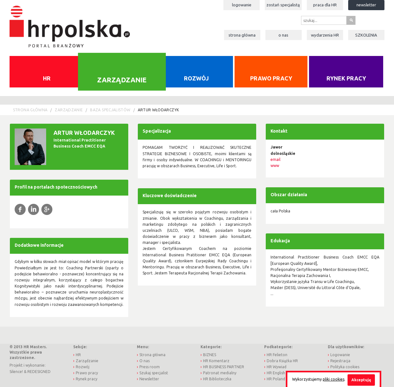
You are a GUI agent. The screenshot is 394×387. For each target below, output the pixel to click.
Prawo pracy (271, 78)
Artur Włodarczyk (158, 110)
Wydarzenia (325, 35)
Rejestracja (340, 361)
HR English (276, 373)
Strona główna (242, 35)
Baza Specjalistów (110, 110)
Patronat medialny (219, 373)
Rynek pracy (346, 78)
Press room (149, 367)
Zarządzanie (121, 79)
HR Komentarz (216, 361)
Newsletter (366, 5)
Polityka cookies (344, 367)
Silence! (16, 372)
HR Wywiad (276, 367)
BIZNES (209, 355)
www (275, 165)
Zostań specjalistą (283, 5)
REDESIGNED (39, 372)
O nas (283, 35)
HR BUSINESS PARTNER (223, 367)
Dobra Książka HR (282, 361)
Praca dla (325, 5)
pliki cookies (333, 379)
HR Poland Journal (283, 379)
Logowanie (241, 5)
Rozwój (196, 78)
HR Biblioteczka (217, 379)
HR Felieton (277, 355)
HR (47, 78)
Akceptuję (361, 380)
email (275, 159)
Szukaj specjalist (153, 373)
